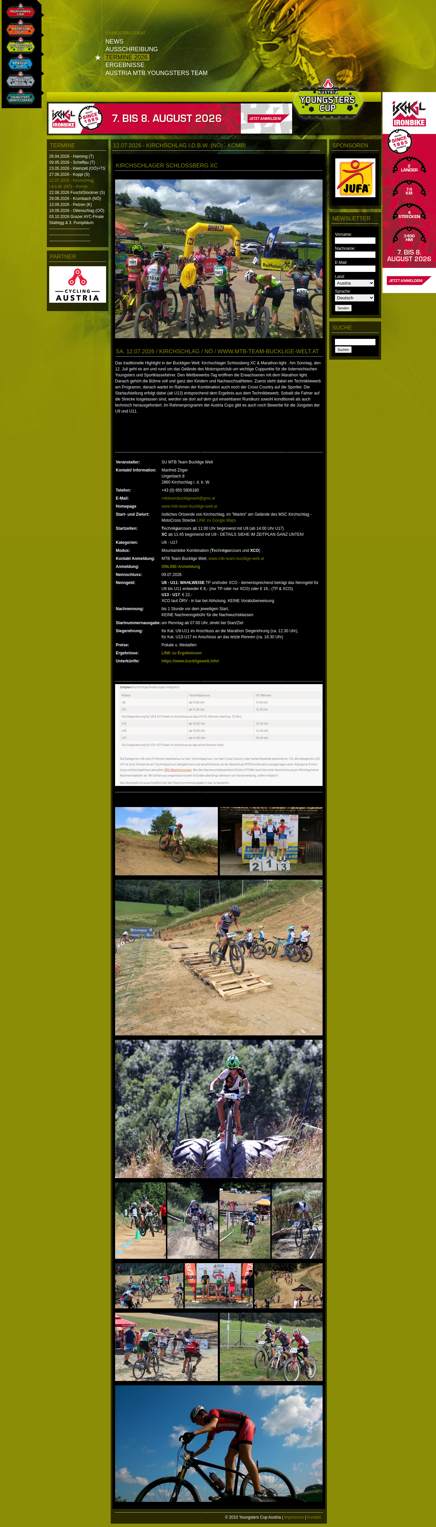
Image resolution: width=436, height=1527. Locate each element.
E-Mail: (341, 262)
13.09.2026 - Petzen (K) (70, 204)
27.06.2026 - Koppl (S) (69, 174)
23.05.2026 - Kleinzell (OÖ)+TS (77, 168)
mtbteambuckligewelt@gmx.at (188, 498)
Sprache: (343, 291)
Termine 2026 (126, 57)
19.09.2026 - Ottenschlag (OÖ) (76, 210)
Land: (340, 276)
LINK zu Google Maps (216, 520)
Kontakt (314, 1517)
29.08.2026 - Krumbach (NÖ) (75, 198)
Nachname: (345, 248)
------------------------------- (70, 240)
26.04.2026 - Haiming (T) (71, 156)
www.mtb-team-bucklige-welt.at (189, 506)
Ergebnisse (125, 65)
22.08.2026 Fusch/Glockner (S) (77, 192)
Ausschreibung (131, 49)
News (114, 41)
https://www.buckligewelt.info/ (190, 661)
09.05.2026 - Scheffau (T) (72, 162)
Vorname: (343, 234)
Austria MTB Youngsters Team (156, 73)
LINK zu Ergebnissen (182, 653)
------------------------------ (69, 228)
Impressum (294, 1517)
